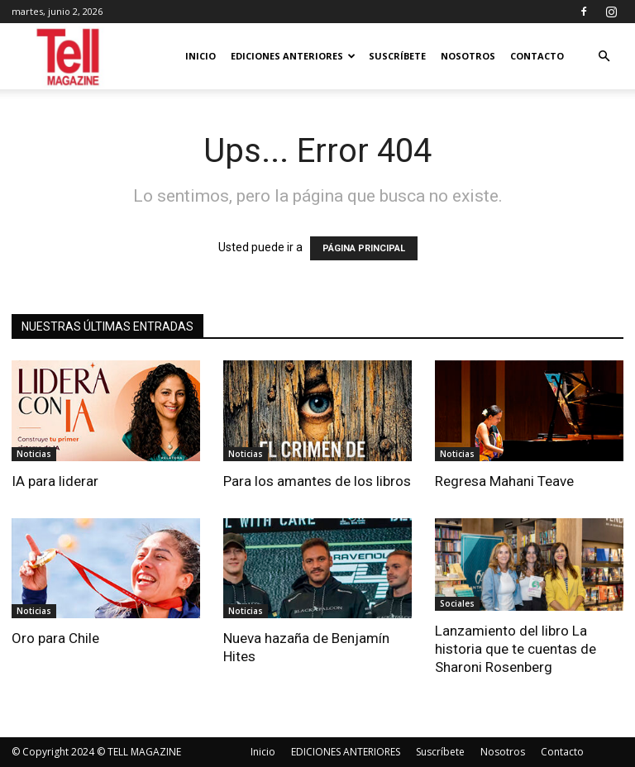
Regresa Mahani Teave (504, 481)
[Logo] (69, 56)
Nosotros (468, 56)
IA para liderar (55, 481)
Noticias (34, 454)
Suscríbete (397, 56)
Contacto (537, 56)
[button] (603, 56)
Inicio (200, 56)
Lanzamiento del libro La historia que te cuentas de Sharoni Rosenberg (515, 648)
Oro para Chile (55, 638)
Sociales (457, 603)
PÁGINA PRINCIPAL (363, 248)
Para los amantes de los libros (317, 481)
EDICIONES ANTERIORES (293, 56)
